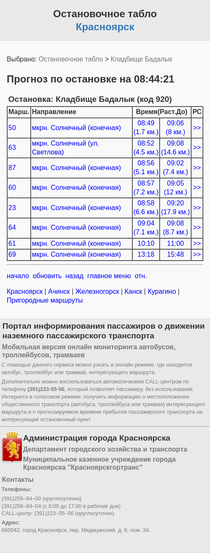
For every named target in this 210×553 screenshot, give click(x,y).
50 (12, 127)
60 (12, 187)
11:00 (175, 243)
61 (12, 243)
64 (12, 227)
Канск (133, 291)
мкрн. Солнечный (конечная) (76, 127)
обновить (47, 275)
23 (12, 207)
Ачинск (59, 291)
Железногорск (97, 291)
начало (18, 275)
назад (75, 275)
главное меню (109, 275)
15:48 (175, 254)
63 (12, 147)
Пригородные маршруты (45, 300)
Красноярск (26, 291)
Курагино (162, 291)
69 (12, 254)
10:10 (146, 243)
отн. (141, 275)
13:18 (146, 254)
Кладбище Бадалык (141, 59)
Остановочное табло (71, 59)
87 (12, 167)
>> (197, 127)
